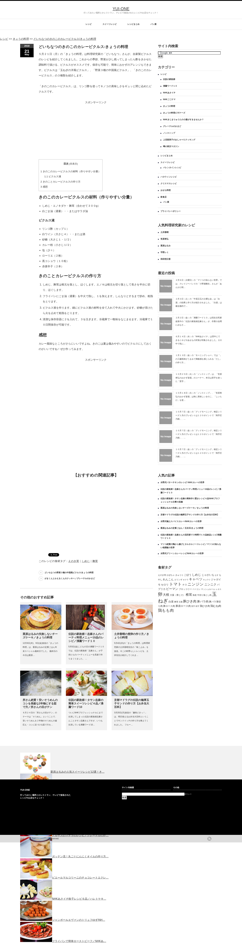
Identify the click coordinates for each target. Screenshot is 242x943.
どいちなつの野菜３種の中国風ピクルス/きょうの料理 (69, 572)
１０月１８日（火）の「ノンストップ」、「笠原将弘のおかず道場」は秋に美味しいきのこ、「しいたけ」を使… (198, 396)
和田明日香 (165, 259)
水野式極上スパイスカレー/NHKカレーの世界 (181, 521)
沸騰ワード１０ (170, 86)
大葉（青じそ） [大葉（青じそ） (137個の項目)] (177, 595)
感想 (44, 186)
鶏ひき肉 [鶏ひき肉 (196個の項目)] (205, 605)
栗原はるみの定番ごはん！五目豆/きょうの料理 (181, 528)
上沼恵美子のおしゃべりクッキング (179, 140)
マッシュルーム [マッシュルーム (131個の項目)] (208, 589)
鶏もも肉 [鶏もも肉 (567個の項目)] (166, 610)
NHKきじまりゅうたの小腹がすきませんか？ (183, 119)
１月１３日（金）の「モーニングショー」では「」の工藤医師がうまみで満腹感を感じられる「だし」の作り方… (198, 359)
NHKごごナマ (169, 99)
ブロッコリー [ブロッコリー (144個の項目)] (185, 589)
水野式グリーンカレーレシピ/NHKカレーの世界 (182, 553)
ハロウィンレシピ (168, 177)
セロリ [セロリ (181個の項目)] (165, 584)
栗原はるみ (165, 245)
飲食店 (163, 197)
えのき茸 (73, 561)
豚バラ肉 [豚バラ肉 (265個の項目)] (203, 601)
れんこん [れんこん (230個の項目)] (168, 579)
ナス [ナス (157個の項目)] (184, 584)
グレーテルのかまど (172, 126)
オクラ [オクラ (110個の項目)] (185, 580)
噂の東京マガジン (171, 146)
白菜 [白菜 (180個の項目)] (171, 601)
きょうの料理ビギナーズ (174, 113)
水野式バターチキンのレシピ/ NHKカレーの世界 (182, 482)
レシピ (89, 24)
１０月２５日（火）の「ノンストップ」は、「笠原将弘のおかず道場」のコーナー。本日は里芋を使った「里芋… (198, 378)
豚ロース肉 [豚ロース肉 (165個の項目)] (169, 606)
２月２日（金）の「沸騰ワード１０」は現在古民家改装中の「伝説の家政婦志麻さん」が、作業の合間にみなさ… (198, 321)
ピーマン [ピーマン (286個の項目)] (172, 589)
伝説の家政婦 (169, 79)
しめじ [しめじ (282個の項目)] (196, 574)
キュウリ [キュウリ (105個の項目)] (206, 580)
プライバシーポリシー (170, 211)
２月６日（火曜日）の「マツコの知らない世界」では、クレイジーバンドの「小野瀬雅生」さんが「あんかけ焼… (198, 283)
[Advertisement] (96, 128)
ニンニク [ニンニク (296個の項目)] (210, 584)
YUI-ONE (121, 8)
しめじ (86, 561)
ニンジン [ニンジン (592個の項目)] (196, 584)
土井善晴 (164, 232)
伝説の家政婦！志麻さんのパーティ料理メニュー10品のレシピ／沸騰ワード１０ (86, 637)
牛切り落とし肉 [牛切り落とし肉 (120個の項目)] (204, 595)
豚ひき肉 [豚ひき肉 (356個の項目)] (189, 601)
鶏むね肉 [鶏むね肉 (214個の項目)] (215, 605)
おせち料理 (165, 190)
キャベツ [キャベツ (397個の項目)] (195, 579)
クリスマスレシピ (168, 183)
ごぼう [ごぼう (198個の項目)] (187, 574)
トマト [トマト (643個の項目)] (175, 584)
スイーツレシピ (110, 24)
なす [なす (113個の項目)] (216, 575)
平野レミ (164, 252)
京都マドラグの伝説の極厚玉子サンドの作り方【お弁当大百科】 (131, 703)
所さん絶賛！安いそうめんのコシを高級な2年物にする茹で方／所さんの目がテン (40, 703)
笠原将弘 (164, 239)
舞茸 (95, 561)
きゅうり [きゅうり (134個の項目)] (179, 575)
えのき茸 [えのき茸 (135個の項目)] (162, 575)
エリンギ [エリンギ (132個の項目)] (178, 579)
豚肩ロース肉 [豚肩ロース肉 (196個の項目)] (183, 605)
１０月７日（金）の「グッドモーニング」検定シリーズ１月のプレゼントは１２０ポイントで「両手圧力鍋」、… (198, 415)
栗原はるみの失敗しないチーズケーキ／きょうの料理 (184, 508)
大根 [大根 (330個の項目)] (166, 594)
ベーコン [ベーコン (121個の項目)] (196, 589)
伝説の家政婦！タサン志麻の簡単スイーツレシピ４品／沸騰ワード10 (85, 703)
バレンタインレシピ (172, 167)
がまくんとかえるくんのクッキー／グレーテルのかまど (70, 578)
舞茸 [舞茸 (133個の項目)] (176, 602)
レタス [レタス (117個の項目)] (218, 589)
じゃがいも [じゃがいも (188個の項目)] (208, 574)
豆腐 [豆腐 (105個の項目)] (181, 602)
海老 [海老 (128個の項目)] (195, 595)
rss (209, 839)
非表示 (73, 164)
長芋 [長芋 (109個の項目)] (197, 606)
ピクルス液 (52, 176)
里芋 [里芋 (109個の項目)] (193, 606)
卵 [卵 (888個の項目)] (160, 594)
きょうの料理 (169, 106)
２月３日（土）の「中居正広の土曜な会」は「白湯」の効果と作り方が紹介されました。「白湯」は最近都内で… (198, 302)
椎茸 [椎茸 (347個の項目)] (189, 594)
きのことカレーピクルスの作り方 (60, 181)
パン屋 (153, 24)
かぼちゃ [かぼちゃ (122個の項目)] (171, 575)
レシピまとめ (133, 24)
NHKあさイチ (169, 93)
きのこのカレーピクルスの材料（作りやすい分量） (71, 171)
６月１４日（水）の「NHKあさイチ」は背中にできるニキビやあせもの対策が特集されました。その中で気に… (198, 340)
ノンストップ (169, 133)
